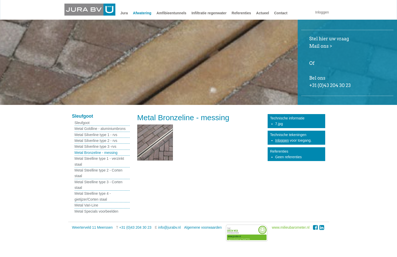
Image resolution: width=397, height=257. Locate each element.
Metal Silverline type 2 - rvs (96, 141)
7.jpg (279, 124)
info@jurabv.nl (169, 227)
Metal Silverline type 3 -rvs (95, 146)
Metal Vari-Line (86, 205)
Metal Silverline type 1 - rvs (96, 135)
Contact (280, 13)
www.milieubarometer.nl (290, 227)
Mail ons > (320, 46)
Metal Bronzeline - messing (96, 153)
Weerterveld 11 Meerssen (92, 227)
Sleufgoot (82, 123)
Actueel (262, 13)
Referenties (241, 13)
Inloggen (322, 12)
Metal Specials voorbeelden (96, 211)
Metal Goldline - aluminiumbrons (100, 129)
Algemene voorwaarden (203, 227)
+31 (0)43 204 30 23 (135, 227)
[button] (124, 14)
